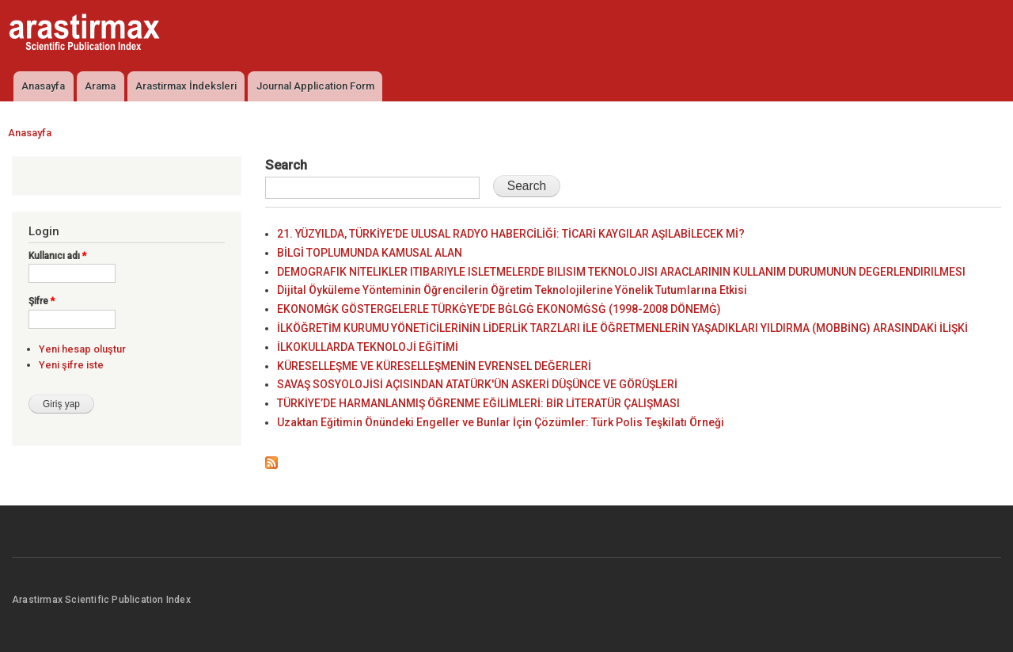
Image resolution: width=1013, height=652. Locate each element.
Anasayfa (43, 86)
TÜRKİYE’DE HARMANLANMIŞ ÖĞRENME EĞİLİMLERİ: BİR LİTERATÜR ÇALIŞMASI (478, 403)
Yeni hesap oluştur (82, 349)
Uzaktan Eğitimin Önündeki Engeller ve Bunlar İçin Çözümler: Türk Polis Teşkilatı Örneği (500, 422)
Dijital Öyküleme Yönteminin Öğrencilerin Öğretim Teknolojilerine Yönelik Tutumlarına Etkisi (512, 290)
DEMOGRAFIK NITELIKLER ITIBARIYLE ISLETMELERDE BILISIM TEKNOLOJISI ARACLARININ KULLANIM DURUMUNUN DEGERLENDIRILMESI (621, 271)
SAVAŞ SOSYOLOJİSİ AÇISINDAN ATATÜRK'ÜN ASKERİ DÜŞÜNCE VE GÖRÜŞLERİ (477, 384)
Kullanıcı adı (57, 255)
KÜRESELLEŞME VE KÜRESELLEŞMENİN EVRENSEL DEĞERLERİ (434, 366)
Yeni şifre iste (71, 365)
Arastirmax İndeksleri (186, 86)
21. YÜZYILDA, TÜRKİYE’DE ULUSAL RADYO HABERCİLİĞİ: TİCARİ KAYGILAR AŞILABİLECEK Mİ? (511, 233)
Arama (100, 86)
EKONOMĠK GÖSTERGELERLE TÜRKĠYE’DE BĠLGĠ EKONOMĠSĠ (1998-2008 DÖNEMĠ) (499, 309)
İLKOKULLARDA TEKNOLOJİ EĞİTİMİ (367, 347)
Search (286, 165)
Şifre (41, 301)
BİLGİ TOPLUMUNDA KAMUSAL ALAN (369, 252)
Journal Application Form (315, 86)
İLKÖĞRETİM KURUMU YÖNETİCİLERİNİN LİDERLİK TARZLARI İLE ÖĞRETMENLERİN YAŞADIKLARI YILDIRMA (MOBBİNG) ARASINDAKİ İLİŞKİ (622, 328)
